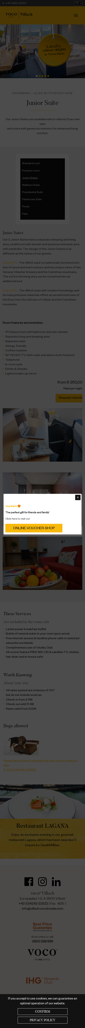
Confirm (42, 1011)
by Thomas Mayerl (54, 50)
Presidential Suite (32, 192)
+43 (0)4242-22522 (33, 904)
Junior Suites (30, 178)
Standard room (31, 163)
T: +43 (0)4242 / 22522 (19, 770)
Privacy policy (42, 1020)
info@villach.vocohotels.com (42, 909)
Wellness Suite (31, 185)
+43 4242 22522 (14, 3)
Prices (26, 207)
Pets (25, 214)
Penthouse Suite (32, 199)
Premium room (31, 171)
